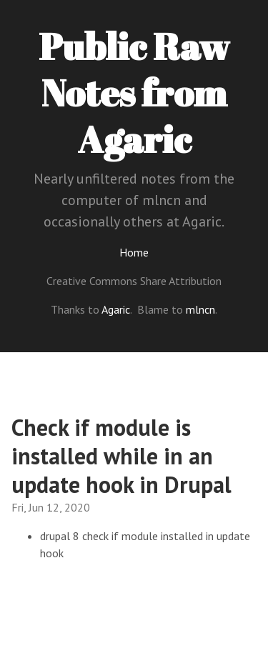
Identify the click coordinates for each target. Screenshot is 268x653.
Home (134, 252)
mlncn (200, 309)
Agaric (115, 309)
